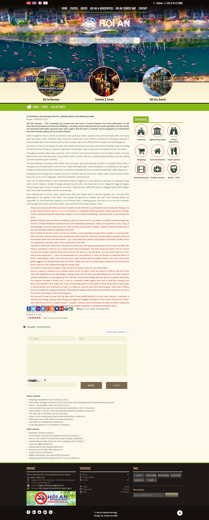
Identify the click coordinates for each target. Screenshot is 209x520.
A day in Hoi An (35, 452)
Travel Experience (174, 140)
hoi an (139, 475)
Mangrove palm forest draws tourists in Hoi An (49, 458)
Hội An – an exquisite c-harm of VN (44, 405)
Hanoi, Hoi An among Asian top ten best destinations (52, 416)
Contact (143, 8)
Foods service (174, 159)
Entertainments (141, 177)
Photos (74, 8)
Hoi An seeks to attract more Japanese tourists (49, 435)
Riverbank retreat (36, 433)
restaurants (139, 480)
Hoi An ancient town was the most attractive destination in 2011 (56, 408)
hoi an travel (151, 475)
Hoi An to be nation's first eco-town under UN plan (51, 438)
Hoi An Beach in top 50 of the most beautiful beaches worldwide (57, 411)
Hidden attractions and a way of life (44, 455)
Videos (84, 8)
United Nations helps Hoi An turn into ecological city (51, 441)
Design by (106, 515)
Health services (157, 177)
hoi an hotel (175, 475)
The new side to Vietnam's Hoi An (43, 413)
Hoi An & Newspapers (101, 8)
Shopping (141, 159)
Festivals (141, 139)
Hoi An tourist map (126, 8)
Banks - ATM (174, 177)
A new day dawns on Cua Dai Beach (44, 424)
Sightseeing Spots (157, 139)
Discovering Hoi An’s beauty (41, 447)
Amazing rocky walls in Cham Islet (43, 399)
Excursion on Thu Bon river (40, 449)
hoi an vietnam (163, 475)
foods (151, 480)
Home (64, 8)
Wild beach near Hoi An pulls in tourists (46, 419)
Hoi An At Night (35, 444)
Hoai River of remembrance (41, 422)
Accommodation (157, 159)
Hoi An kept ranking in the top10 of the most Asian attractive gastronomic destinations (66, 402)
